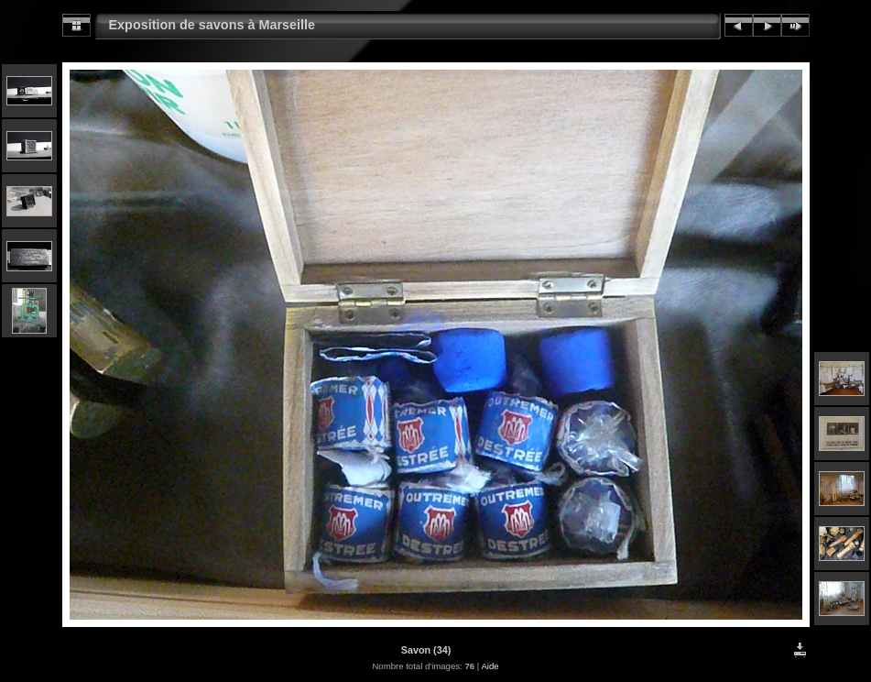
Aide (489, 666)
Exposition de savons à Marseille (212, 24)
